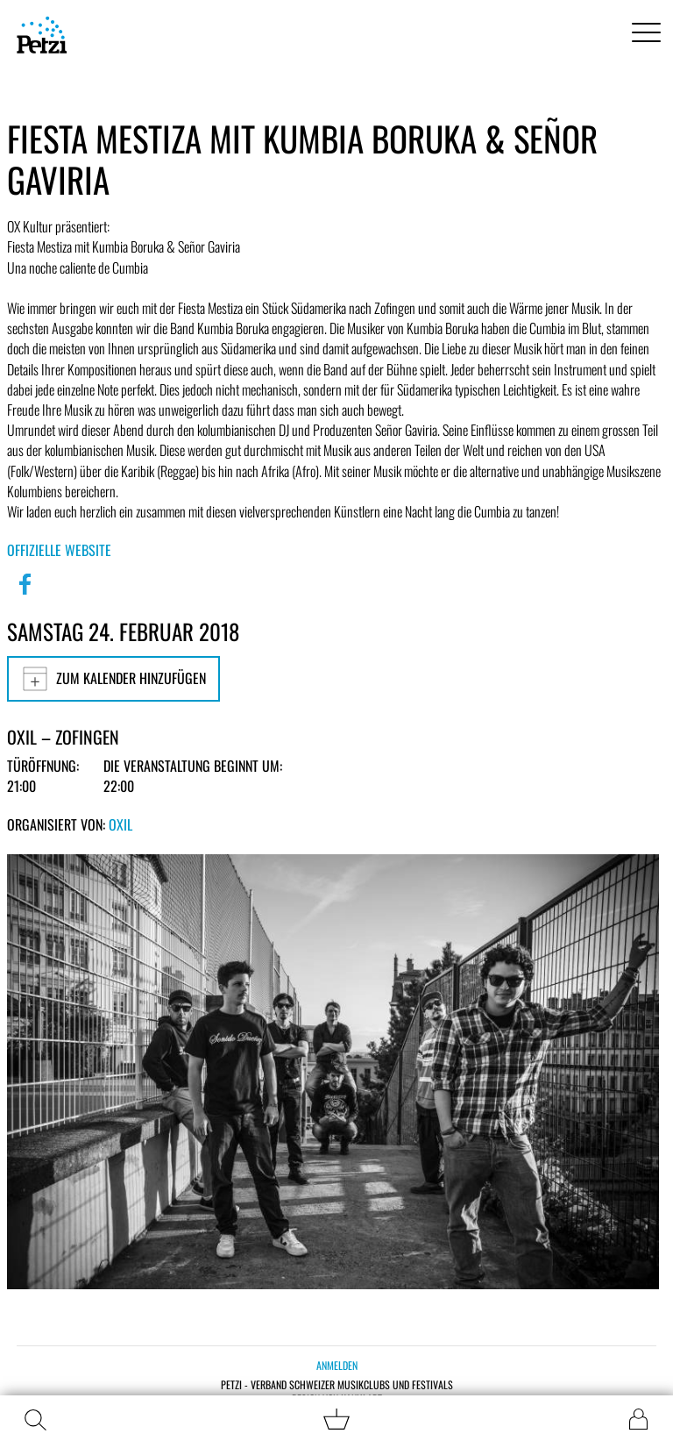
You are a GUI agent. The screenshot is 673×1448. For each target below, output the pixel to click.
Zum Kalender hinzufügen (113, 679)
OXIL (120, 824)
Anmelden (337, 1365)
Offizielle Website (59, 549)
